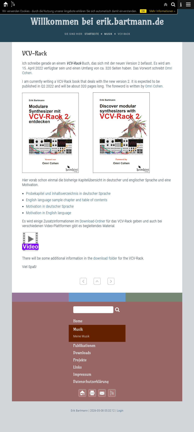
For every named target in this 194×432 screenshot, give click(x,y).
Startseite (92, 33)
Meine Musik (81, 336)
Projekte (79, 360)
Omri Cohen (154, 86)
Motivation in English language (48, 213)
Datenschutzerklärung (91, 381)
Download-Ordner (92, 221)
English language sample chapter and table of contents (66, 200)
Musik (108, 33)
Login (120, 410)
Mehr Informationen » (162, 11)
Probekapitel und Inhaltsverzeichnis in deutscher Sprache (68, 193)
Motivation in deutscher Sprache (50, 206)
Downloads (82, 352)
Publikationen (84, 345)
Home (77, 321)
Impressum (82, 374)
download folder (105, 258)
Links (77, 367)
